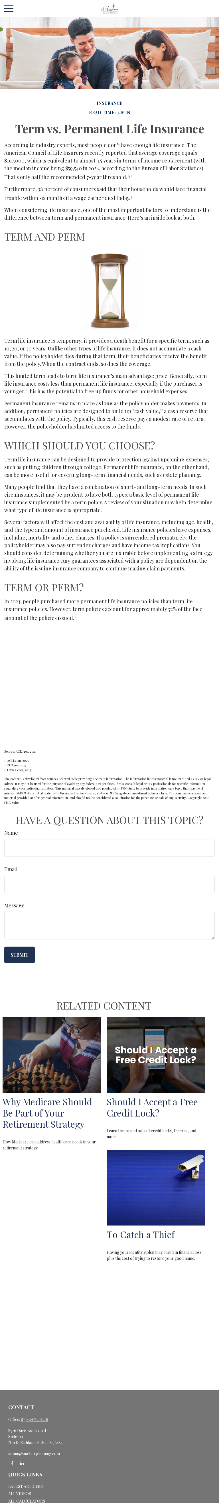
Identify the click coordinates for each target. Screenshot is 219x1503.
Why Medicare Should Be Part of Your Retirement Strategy (47, 1112)
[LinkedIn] (22, 1463)
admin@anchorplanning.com (34, 1453)
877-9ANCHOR (34, 1419)
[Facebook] (12, 1463)
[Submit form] (19, 955)
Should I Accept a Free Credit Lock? (152, 1107)
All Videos (19, 1493)
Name (11, 832)
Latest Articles (25, 1486)
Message (14, 905)
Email (11, 869)
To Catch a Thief (141, 1234)
